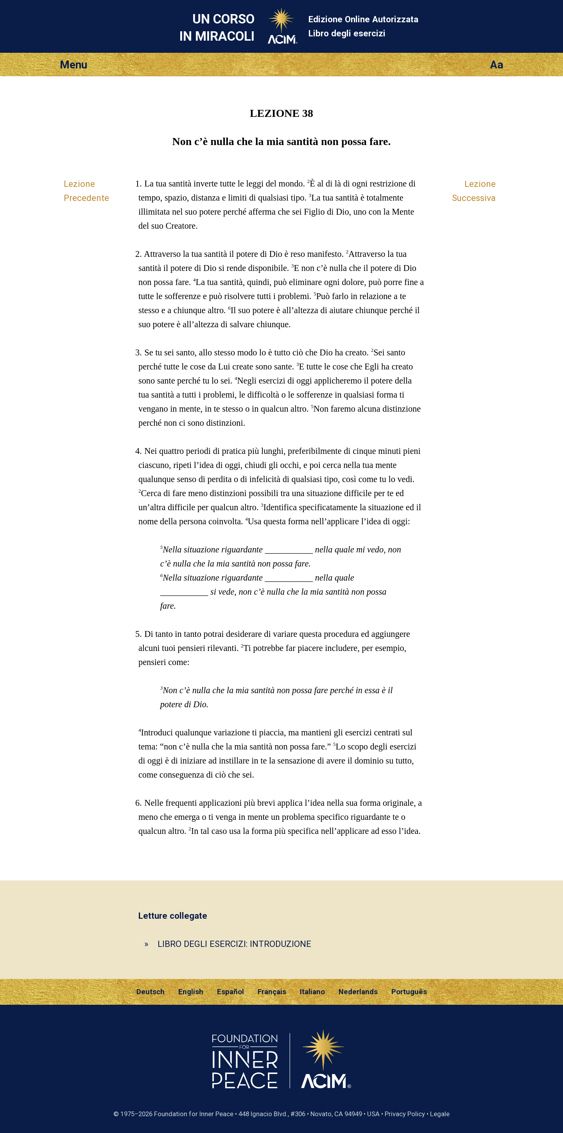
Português (409, 992)
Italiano (312, 992)
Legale (440, 1114)
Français (272, 992)
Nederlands (358, 992)
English (190, 992)
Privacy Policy (405, 1114)
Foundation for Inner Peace (193, 1114)
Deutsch (150, 992)
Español (230, 992)
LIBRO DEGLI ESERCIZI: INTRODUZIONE (234, 944)
